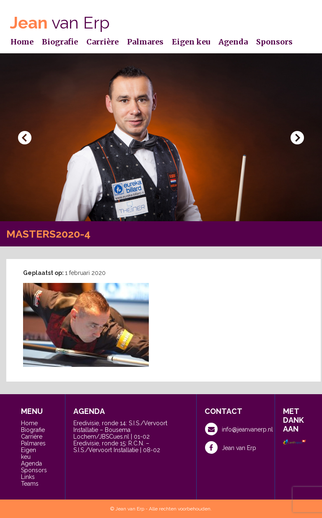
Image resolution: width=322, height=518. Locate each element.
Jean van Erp (230, 447)
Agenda (233, 42)
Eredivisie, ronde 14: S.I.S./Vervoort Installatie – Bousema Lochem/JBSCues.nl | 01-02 (120, 430)
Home (22, 42)
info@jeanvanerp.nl (239, 429)
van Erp (60, 22)
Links (28, 477)
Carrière (102, 42)
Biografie (60, 42)
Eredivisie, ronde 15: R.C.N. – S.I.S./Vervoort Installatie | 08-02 (116, 446)
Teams (30, 483)
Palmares (145, 42)
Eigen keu (191, 42)
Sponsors (274, 42)
